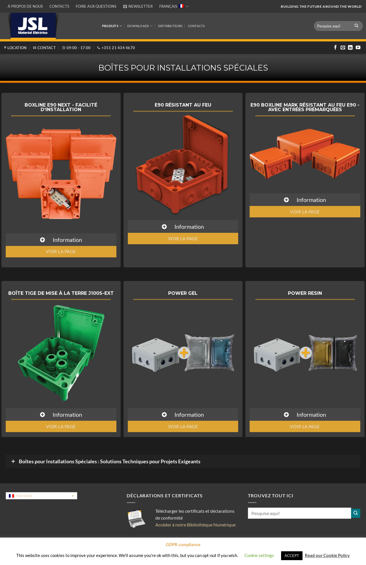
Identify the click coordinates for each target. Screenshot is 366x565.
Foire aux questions (96, 6)
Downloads (140, 26)
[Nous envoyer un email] (343, 47)
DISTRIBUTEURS (170, 26)
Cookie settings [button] (259, 555)
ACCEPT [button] (292, 555)
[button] (138, 6)
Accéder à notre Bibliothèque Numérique (195, 524)
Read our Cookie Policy (327, 555)
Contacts (59, 6)
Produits (112, 26)
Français (173, 6)
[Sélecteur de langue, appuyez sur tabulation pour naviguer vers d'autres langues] (41, 495)
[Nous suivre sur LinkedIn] (350, 47)
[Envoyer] (357, 26)
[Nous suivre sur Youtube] (358, 47)
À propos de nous (25, 6)
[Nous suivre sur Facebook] (335, 47)
